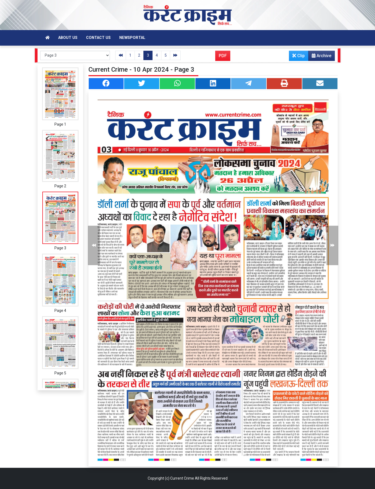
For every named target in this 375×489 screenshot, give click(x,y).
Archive (320, 57)
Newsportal (132, 37)
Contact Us (98, 37)
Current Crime (182, 478)
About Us (67, 37)
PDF (223, 55)
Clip (298, 55)
